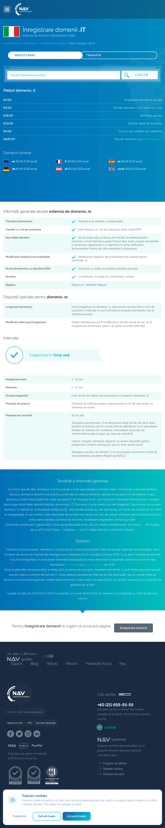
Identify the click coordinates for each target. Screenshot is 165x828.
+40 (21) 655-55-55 (115, 704)
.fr (61, 529)
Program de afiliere (114, 763)
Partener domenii (113, 774)
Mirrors (72, 663)
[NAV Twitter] (19, 733)
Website (91, 284)
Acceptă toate (76, 816)
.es (77, 529)
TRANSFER (93, 55)
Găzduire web (15, 723)
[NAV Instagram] (28, 733)
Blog (34, 663)
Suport (16, 663)
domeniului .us (93, 564)
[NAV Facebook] (10, 733)
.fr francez (71, 564)
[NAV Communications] (23, 9)
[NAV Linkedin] (36, 733)
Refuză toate (46, 816)
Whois (52, 663)
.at (143, 524)
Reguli (102, 284)
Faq (123, 663)
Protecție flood (98, 663)
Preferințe (19, 816)
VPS (29, 723)
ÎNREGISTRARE (24, 55)
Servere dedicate (46, 723)
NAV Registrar (152, 139)
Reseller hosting (113, 768)
